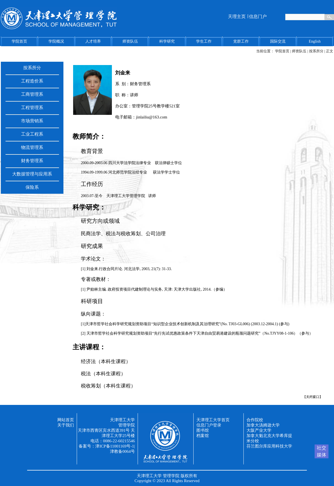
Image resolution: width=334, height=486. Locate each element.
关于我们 (65, 425)
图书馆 (202, 430)
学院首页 (19, 41)
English (315, 41)
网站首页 (65, 420)
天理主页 (237, 16)
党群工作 (241, 41)
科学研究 (167, 41)
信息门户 (258, 16)
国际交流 (278, 41)
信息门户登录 (208, 425)
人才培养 (93, 41)
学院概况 (56, 41)
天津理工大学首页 (213, 420)
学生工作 (204, 41)
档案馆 (202, 435)
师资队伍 (130, 41)
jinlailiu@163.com (151, 117)
